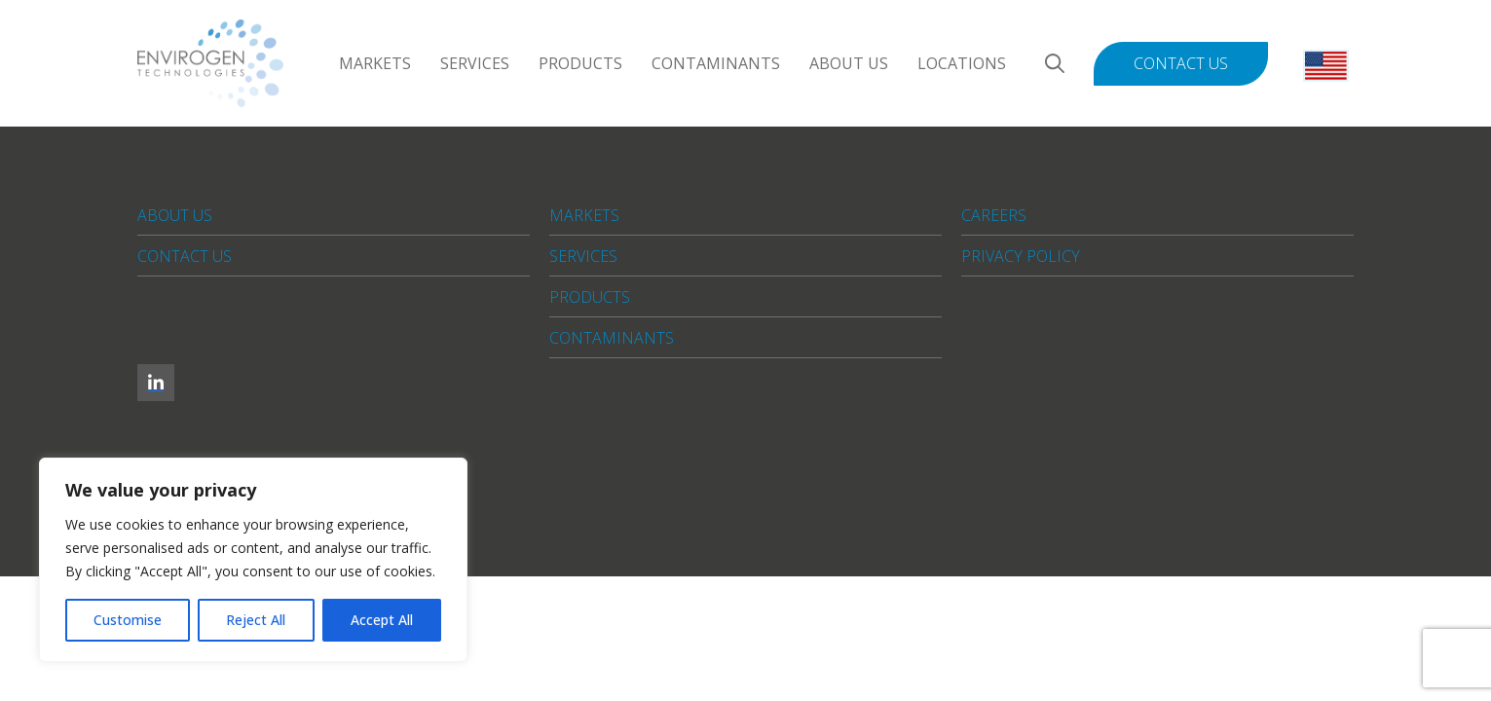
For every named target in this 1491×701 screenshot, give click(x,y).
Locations (961, 63)
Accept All (382, 619)
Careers (993, 215)
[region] (253, 560)
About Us (848, 63)
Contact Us (1181, 63)
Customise (127, 619)
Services (474, 63)
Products (580, 63)
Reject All (255, 619)
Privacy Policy (1020, 256)
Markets (375, 63)
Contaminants (716, 63)
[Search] (1054, 64)
